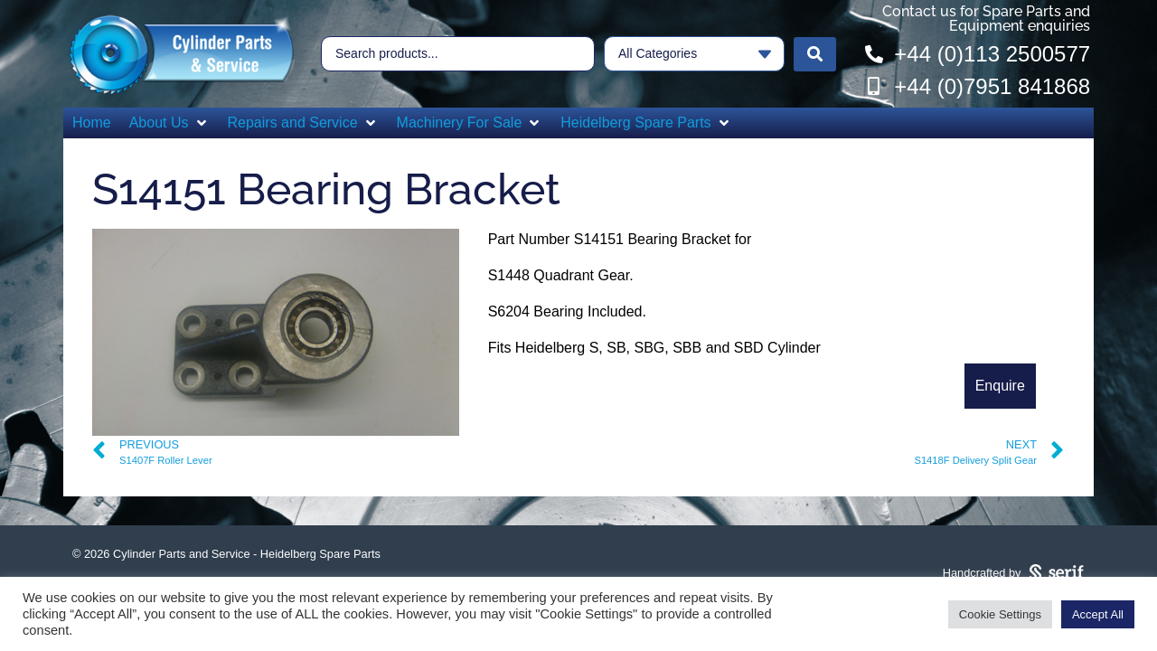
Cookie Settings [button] (1000, 614)
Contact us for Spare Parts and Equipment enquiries (986, 18)
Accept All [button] (1098, 614)
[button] (169, 123)
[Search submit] (815, 54)
